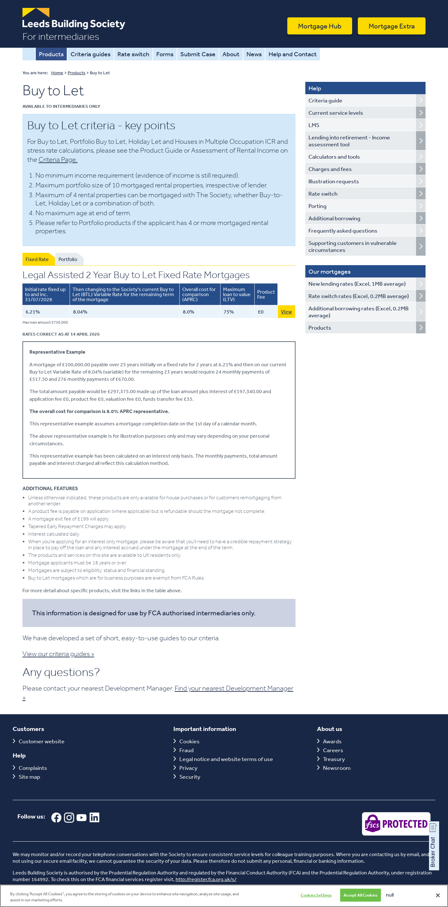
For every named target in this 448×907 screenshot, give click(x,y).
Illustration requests (333, 181)
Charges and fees (330, 168)
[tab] (38, 259)
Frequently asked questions (342, 230)
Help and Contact (293, 54)
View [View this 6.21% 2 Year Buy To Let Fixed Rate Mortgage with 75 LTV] (286, 311)
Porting (317, 205)
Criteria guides (90, 54)
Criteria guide (325, 100)
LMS (313, 124)
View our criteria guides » (58, 653)
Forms (164, 54)
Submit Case (197, 54)
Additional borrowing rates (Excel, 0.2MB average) (358, 312)
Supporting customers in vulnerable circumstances (352, 246)
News (254, 54)
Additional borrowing (334, 218)
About (231, 54)
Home (28, 54)
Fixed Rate (37, 259)
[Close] (438, 899)
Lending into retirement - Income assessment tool (349, 141)
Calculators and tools (334, 156)
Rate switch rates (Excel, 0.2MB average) (358, 295)
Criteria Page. (58, 159)
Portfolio (68, 259)
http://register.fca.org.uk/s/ (206, 879)
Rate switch (133, 54)
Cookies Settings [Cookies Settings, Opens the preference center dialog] (316, 899)
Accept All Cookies (360, 899)
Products (51, 54)
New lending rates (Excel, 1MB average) (357, 283)
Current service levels (335, 112)
